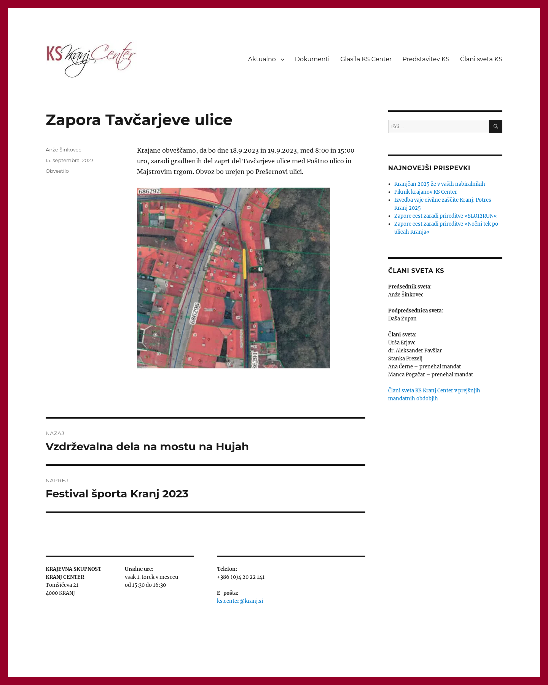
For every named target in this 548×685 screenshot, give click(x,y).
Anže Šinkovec (63, 150)
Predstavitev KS (426, 59)
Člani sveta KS (481, 59)
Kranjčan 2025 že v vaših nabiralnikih (439, 184)
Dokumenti (312, 59)
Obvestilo (57, 171)
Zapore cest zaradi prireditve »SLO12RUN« (445, 216)
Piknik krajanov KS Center (425, 192)
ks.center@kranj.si (240, 601)
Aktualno (262, 59)
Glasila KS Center (366, 59)
